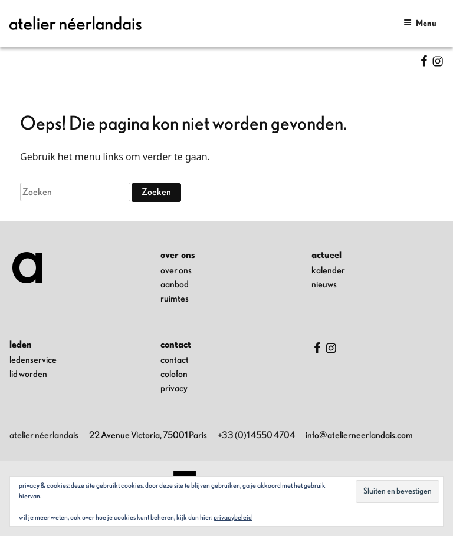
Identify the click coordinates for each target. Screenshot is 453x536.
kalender (328, 270)
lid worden (28, 374)
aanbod (174, 284)
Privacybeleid (233, 517)
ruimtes (174, 298)
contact (174, 360)
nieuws (324, 284)
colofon (174, 374)
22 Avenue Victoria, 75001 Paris (148, 435)
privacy (174, 388)
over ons (176, 270)
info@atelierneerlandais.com (359, 435)
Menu (419, 22)
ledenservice (33, 360)
